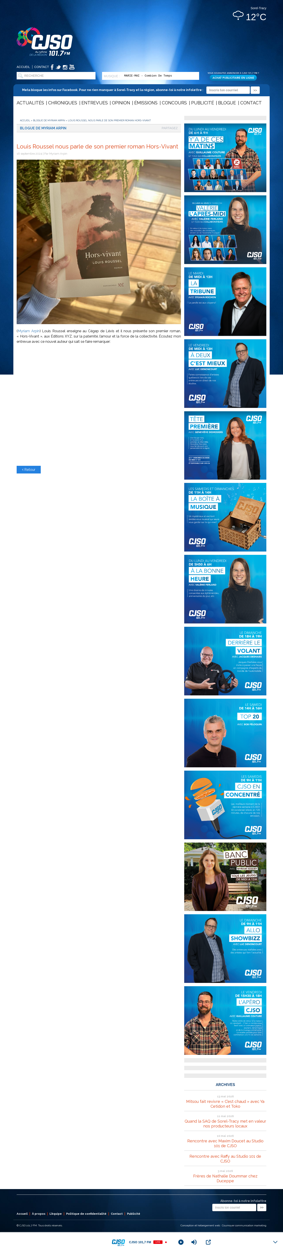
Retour (28, 470)
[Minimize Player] (275, 1242)
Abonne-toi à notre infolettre (243, 1201)
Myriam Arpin (29, 331)
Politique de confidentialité (86, 1213)
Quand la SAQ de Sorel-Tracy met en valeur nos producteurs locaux (225, 1123)
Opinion (121, 102)
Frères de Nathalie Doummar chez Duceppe (225, 1178)
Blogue (227, 102)
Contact (41, 67)
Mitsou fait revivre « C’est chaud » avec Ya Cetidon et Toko (225, 1104)
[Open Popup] (208, 1242)
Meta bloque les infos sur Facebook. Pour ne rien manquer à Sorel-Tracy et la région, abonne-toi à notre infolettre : (141, 90)
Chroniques (62, 102)
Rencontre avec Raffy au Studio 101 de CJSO (225, 1158)
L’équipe (56, 1213)
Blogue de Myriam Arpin (49, 120)
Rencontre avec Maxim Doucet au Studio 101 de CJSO (225, 1143)
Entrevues (94, 102)
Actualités (30, 102)
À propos (38, 1213)
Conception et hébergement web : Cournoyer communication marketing (223, 1225)
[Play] (181, 1242)
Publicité (202, 102)
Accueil (23, 67)
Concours (174, 102)
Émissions (145, 102)
